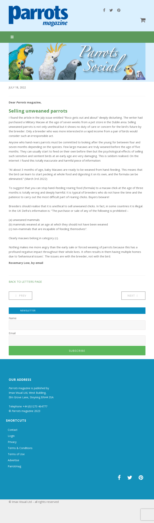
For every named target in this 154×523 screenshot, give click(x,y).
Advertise (13, 460)
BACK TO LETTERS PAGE (25, 281)
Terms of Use (16, 454)
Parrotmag (14, 466)
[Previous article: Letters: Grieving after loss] (20, 295)
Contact (12, 430)
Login (11, 436)
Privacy (12, 442)
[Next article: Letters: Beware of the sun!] (133, 295)
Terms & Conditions (20, 448)
